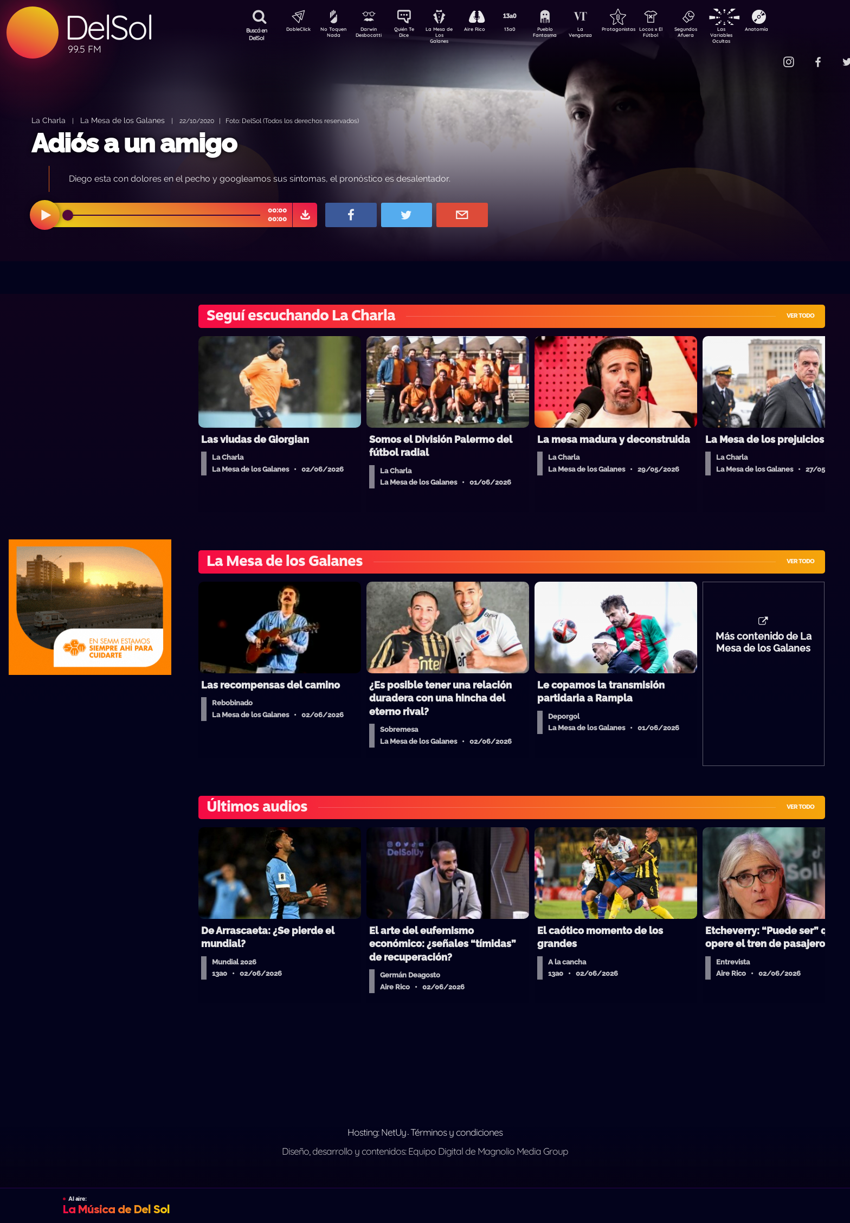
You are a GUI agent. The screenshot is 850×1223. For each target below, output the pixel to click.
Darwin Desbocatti (370, 34)
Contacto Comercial (766, 55)
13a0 (522, 30)
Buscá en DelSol (256, 34)
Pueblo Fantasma (560, 34)
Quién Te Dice (408, 34)
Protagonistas (635, 30)
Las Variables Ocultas (750, 35)
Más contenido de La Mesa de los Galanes (764, 647)
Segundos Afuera (712, 34)
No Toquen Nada (332, 34)
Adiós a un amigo (133, 143)
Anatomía (788, 30)
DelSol (108, 27)
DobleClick (294, 30)
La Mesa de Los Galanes (446, 35)
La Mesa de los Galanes (122, 120)
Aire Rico (484, 30)
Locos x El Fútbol (674, 34)
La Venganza (598, 34)
